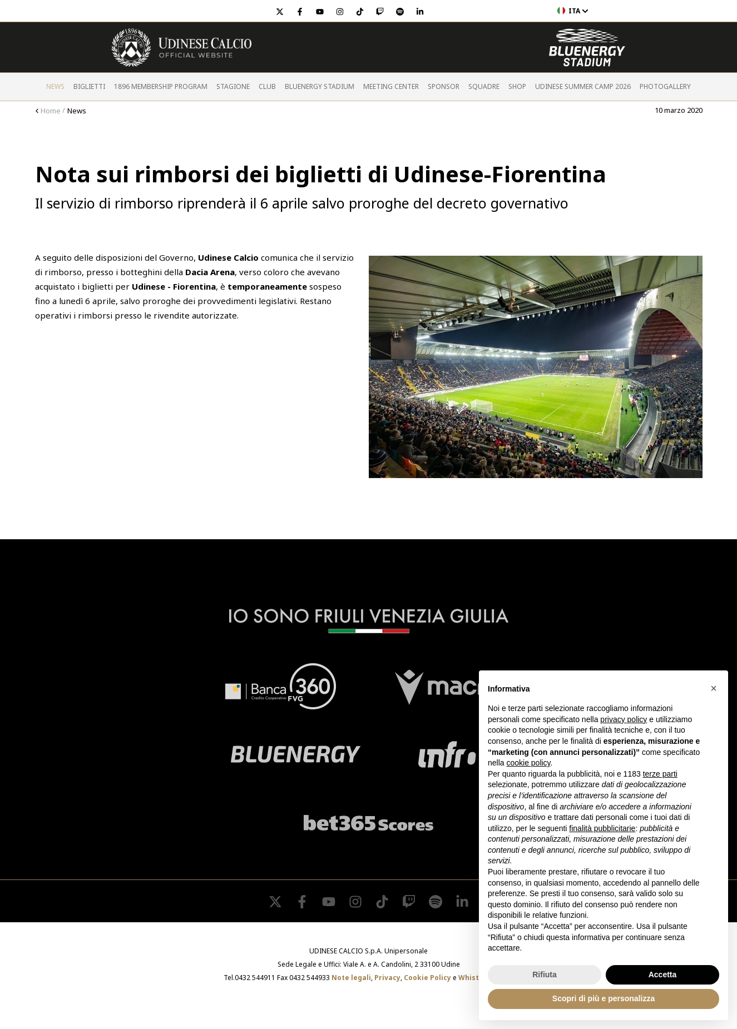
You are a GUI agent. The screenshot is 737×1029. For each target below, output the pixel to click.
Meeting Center (391, 86)
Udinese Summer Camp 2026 (583, 86)
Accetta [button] (663, 974)
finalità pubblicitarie (602, 828)
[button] (714, 688)
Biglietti (89, 86)
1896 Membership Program (160, 86)
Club (267, 86)
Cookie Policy (427, 977)
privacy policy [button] (623, 719)
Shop (517, 86)
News (55, 86)
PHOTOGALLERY (665, 86)
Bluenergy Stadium (319, 86)
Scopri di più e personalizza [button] (603, 998)
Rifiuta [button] (544, 974)
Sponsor (443, 86)
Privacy (387, 977)
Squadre (483, 86)
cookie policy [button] (528, 762)
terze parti (660, 773)
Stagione (233, 86)
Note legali (351, 977)
